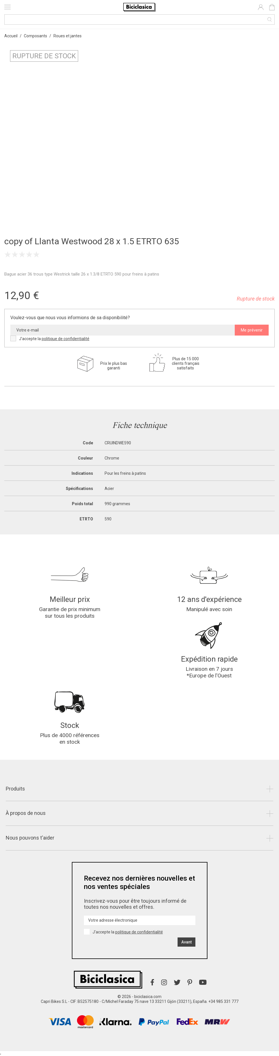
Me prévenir (252, 330)
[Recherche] (139, 19)
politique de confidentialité (65, 338)
